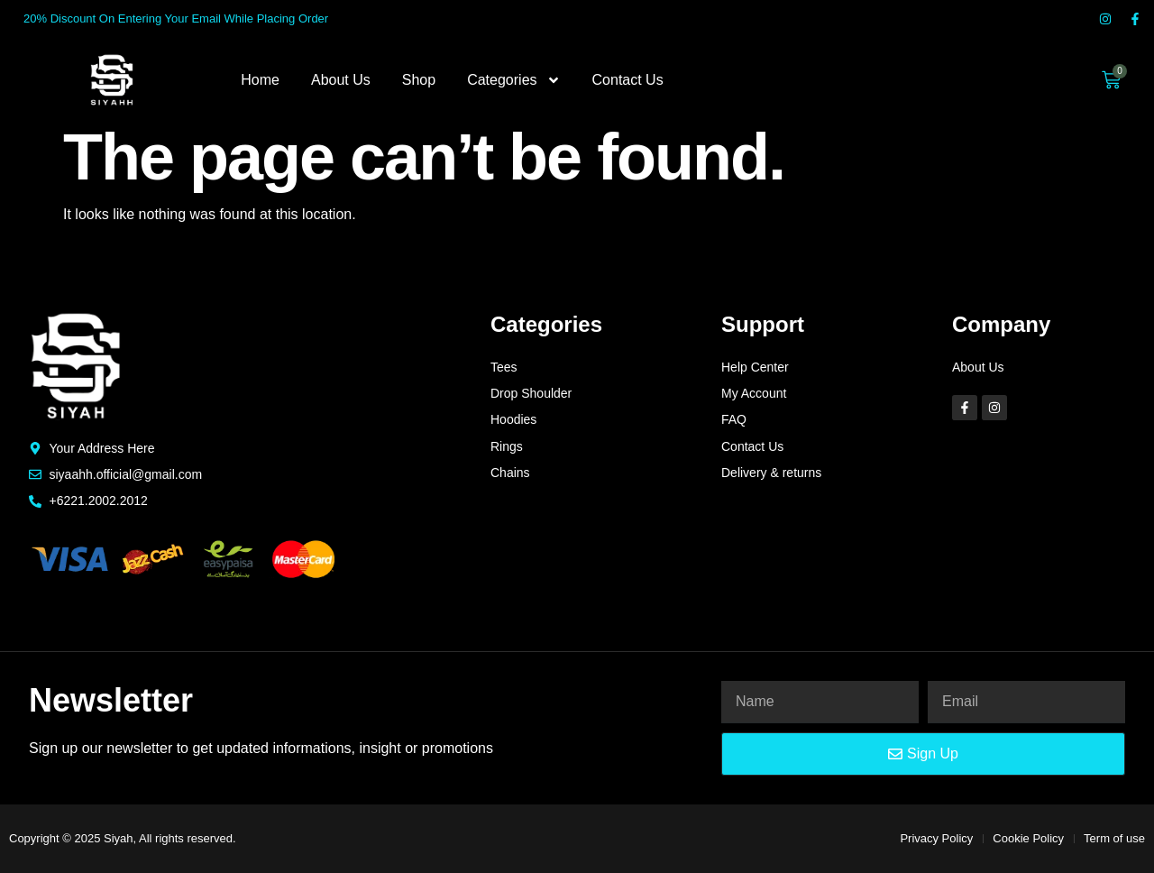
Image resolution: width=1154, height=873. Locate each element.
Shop (418, 79)
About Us (341, 79)
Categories (513, 80)
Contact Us (628, 79)
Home (260, 79)
